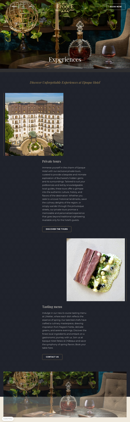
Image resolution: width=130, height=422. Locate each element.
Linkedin (22, 369)
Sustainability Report (70, 396)
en (30, 6)
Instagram (17, 369)
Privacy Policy (49, 396)
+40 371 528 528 (66, 373)
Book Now (116, 7)
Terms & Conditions (30, 396)
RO (118, 387)
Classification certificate (96, 396)
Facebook (12, 369)
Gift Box (24, 6)
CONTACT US (23, 228)
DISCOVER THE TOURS (86, 163)
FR (125, 387)
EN (111, 387)
